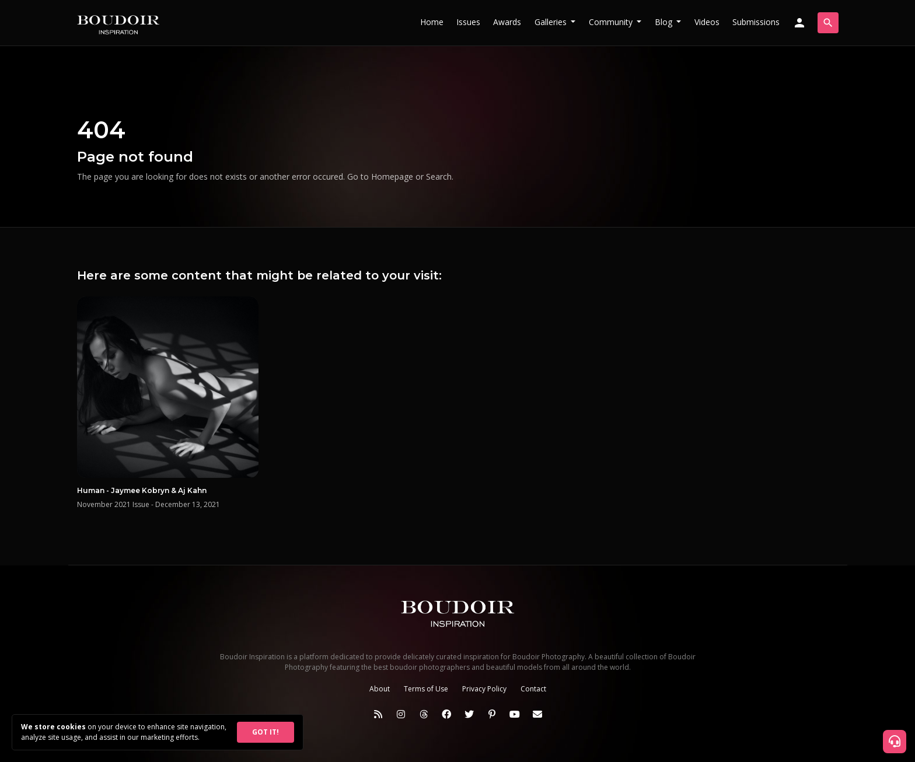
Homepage (392, 176)
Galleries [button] (552, 21)
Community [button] (612, 21)
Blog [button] (665, 21)
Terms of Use (426, 689)
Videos (707, 21)
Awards (507, 21)
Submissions (756, 21)
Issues (468, 21)
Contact (533, 689)
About (379, 689)
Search (439, 176)
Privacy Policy (484, 689)
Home (431, 21)
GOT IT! (265, 732)
